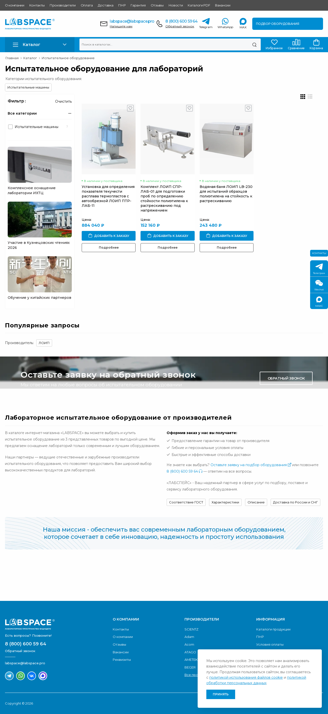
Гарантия (138, 5)
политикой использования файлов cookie (246, 677)
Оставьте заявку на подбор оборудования (251, 465)
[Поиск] (254, 44)
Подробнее (110, 251)
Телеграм (319, 269)
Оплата (87, 5)
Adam (189, 637)
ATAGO (190, 652)
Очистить (63, 101)
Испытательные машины (28, 87)
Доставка (105, 5)
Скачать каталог (285, 577)
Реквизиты (122, 660)
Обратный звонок (179, 26)
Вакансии (222, 5)
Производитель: (19, 343)
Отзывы (157, 5)
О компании (14, 5)
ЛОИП (44, 343)
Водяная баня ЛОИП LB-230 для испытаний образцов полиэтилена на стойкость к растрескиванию (231, 197)
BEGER (190, 667)
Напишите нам (121, 26)
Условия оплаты (270, 644)
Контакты (37, 5)
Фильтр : (17, 101)
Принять (221, 694)
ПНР (122, 5)
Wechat (319, 285)
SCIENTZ (191, 629)
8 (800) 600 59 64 (181, 21)
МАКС (319, 302)
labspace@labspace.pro (132, 21)
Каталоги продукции (273, 629)
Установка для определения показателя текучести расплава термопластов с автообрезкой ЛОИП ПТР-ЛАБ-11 (108, 199)
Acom (189, 644)
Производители (63, 5)
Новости (176, 5)
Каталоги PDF (199, 5)
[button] (39, 44)
